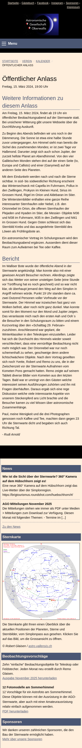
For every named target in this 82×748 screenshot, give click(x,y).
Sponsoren (72, 3)
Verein (27, 61)
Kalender (43, 61)
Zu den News (11, 526)
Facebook (43, 3)
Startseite (13, 3)
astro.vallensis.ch (40, 646)
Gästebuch (28, 3)
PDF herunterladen (15, 711)
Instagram (57, 3)
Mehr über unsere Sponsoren (22, 739)
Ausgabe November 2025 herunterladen (29, 678)
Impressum (73, 7)
